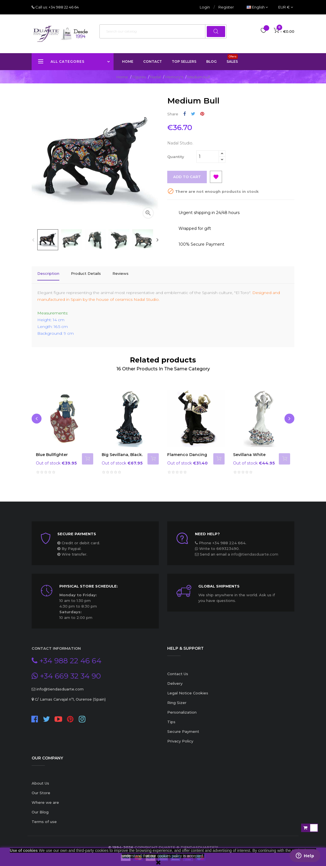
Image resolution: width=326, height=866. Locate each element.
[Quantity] (207, 156)
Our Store (41, 789)
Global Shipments (219, 582)
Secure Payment (183, 728)
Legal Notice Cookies (187, 689)
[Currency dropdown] (285, 7)
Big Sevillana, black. (122, 451)
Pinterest (202, 114)
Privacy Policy (180, 737)
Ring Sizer (176, 699)
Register (226, 7)
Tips (171, 718)
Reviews (120, 273)
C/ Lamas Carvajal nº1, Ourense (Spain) (70, 696)
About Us (40, 780)
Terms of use (44, 818)
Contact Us (177, 670)
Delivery (174, 680)
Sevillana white (249, 451)
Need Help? (207, 530)
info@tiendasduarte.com (254, 550)
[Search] (163, 31)
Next (157, 240)
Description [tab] (48, 273)
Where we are (45, 799)
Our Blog (40, 808)
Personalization (182, 709)
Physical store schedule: (88, 582)
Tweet (193, 114)
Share (184, 114)
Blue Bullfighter (52, 451)
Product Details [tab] (86, 273)
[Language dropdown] (257, 7)
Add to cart (187, 177)
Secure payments (76, 530)
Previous (33, 240)
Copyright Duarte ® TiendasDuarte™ (176, 844)
